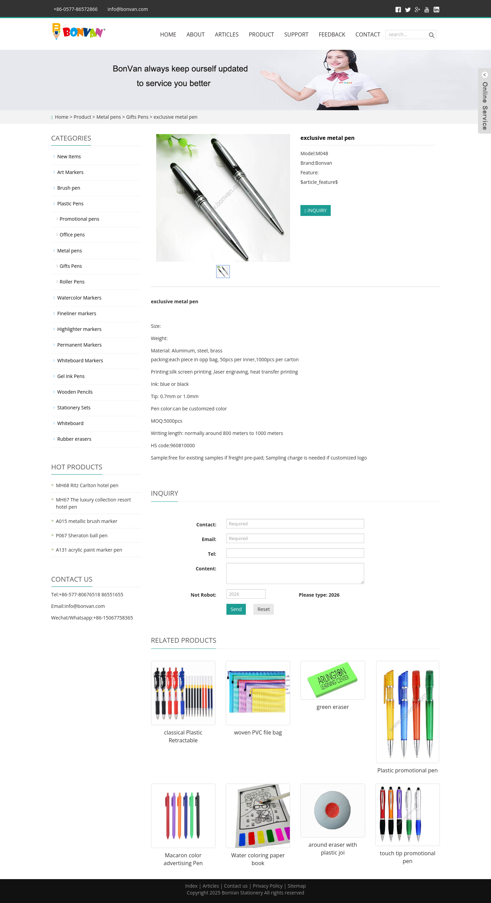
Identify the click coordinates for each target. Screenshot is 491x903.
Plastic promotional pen (407, 770)
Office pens (72, 234)
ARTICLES (226, 34)
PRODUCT (261, 34)
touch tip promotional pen (407, 857)
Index (191, 886)
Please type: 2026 (319, 595)
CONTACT (368, 34)
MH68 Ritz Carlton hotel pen (87, 485)
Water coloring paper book (258, 859)
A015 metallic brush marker (86, 521)
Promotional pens (79, 219)
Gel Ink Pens (71, 376)
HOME (168, 34)
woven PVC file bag (258, 732)
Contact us (236, 886)
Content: (206, 568)
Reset (263, 609)
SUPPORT (296, 34)
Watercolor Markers (79, 297)
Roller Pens (72, 281)
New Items (69, 156)
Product (82, 117)
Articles (211, 886)
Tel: (212, 554)
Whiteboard (70, 423)
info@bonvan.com (127, 9)
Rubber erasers (74, 439)
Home (62, 117)
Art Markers (70, 172)
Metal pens (108, 117)
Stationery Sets (73, 407)
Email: (209, 539)
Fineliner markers (76, 313)
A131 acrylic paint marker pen (89, 550)
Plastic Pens (70, 203)
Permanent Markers (79, 344)
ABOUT (196, 34)
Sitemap (297, 886)
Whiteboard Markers (80, 360)
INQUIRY (315, 210)
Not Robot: (203, 595)
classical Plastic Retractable (183, 736)
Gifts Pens (137, 117)
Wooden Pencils (75, 392)
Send (236, 609)
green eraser (333, 707)
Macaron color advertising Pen (183, 859)
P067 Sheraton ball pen (81, 535)
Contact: (206, 524)
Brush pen (68, 188)
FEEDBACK (332, 34)
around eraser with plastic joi (333, 848)
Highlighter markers (79, 329)
